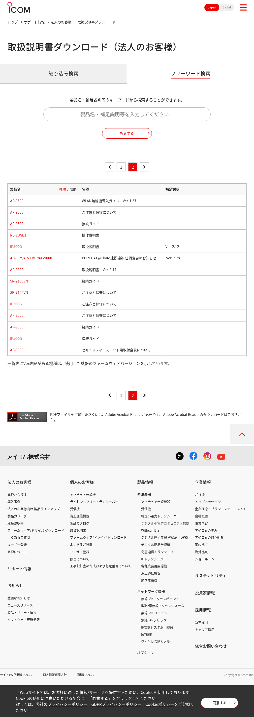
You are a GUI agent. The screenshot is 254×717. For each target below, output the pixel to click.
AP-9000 (17, 269)
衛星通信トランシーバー (159, 551)
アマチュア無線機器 (155, 501)
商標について (86, 675)
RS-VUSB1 (18, 235)
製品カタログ (17, 516)
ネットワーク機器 (151, 591)
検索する (127, 133)
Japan (212, 7)
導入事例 (13, 501)
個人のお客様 (82, 482)
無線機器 (144, 494)
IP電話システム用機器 (157, 627)
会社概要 (201, 516)
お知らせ (15, 585)
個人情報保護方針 (55, 675)
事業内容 (201, 523)
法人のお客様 (61, 21)
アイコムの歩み (206, 530)
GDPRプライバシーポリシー (116, 704)
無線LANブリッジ (153, 620)
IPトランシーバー (154, 559)
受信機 (75, 508)
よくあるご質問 (18, 537)
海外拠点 (201, 551)
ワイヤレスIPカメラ (155, 641)
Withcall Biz (150, 530)
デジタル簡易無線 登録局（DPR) (164, 537)
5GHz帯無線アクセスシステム (162, 605)
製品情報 (145, 482)
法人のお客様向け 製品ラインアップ (33, 508)
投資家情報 (205, 593)
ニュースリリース (20, 605)
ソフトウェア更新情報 (23, 619)
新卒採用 (201, 622)
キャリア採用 (204, 629)
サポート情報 (34, 21)
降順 (73, 189)
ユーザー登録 (17, 544)
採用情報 (203, 610)
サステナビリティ (210, 575)
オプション (146, 652)
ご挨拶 (200, 494)
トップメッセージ (208, 501)
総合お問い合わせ (211, 646)
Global (226, 7)
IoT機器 (146, 634)
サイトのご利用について (16, 675)
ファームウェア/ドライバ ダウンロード (35, 530)
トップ (12, 21)
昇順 (62, 189)
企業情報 (203, 482)
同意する (219, 702)
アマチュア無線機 (83, 494)
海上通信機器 (79, 516)
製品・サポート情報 (21, 612)
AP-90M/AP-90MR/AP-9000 (31, 257)
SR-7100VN (19, 281)
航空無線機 (149, 580)
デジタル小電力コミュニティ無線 (165, 523)
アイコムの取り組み (209, 537)
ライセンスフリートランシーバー (94, 501)
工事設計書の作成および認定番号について (100, 565)
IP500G (16, 246)
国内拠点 (201, 544)
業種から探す (17, 494)
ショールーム (204, 559)
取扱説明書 (15, 523)
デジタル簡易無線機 (155, 544)
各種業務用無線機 (154, 565)
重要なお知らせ (18, 598)
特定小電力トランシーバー (160, 516)
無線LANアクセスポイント (160, 598)
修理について (17, 551)
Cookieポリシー (159, 704)
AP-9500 (17, 200)
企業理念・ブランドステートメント (221, 508)
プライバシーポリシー (67, 704)
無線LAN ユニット (154, 612)
